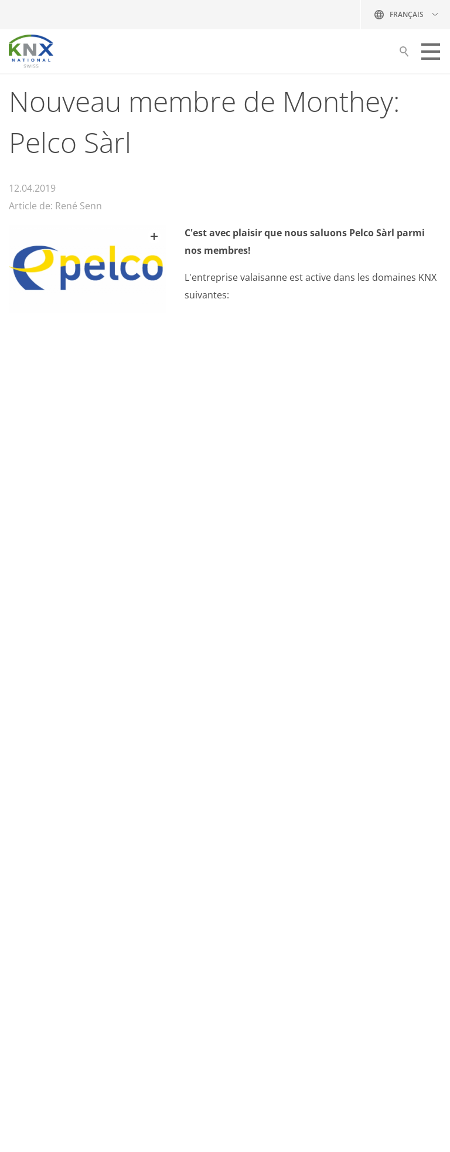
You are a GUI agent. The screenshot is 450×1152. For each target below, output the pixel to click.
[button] (430, 51)
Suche (404, 54)
